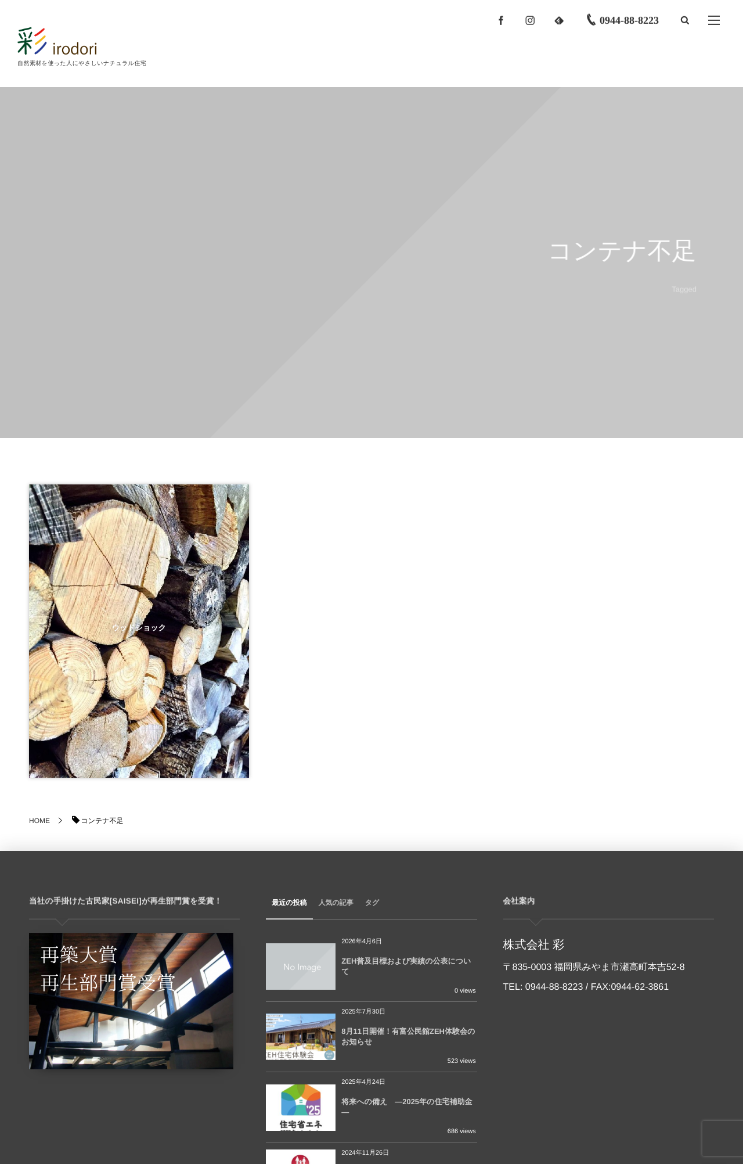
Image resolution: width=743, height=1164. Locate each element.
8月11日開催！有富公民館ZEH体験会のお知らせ (408, 1036)
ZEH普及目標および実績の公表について (406, 966)
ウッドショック (139, 627)
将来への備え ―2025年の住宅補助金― (406, 1106)
